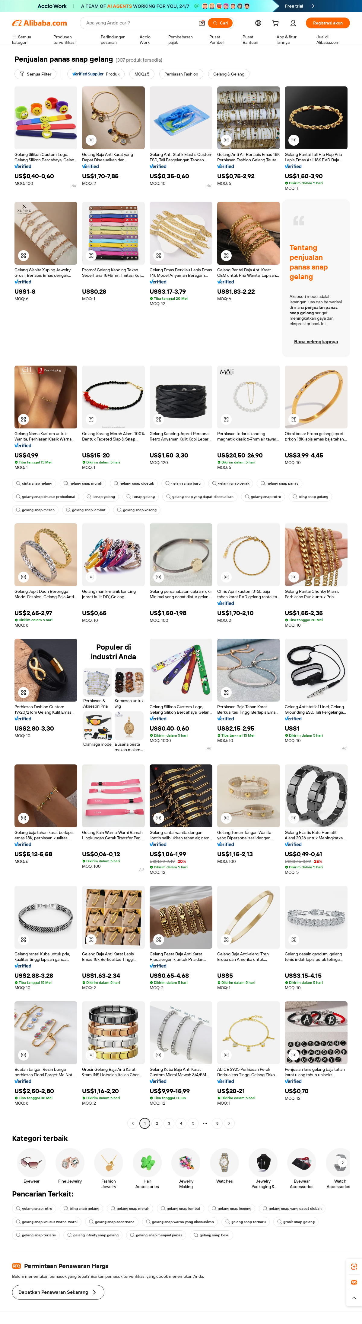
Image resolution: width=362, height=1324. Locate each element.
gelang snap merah (35, 510)
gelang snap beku (211, 1235)
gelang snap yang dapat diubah (292, 1208)
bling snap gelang (310, 496)
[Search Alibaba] (139, 23)
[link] (354, 1266)
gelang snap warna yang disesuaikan (180, 1221)
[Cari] (220, 23)
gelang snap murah (83, 483)
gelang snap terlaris (36, 1235)
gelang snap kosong (137, 510)
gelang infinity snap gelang (93, 1235)
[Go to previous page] (132, 1123)
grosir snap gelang (296, 1221)
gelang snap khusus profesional (45, 496)
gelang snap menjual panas (156, 1235)
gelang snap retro (263, 496)
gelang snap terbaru (245, 1221)
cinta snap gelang (34, 483)
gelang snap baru (183, 483)
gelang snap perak (230, 483)
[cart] (276, 23)
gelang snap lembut (86, 510)
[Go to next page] (229, 1123)
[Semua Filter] (35, 74)
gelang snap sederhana (112, 1221)
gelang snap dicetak (134, 483)
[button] (201, 23)
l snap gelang (101, 496)
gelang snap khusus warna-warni (47, 1221)
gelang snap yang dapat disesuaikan (199, 496)
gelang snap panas (279, 483)
